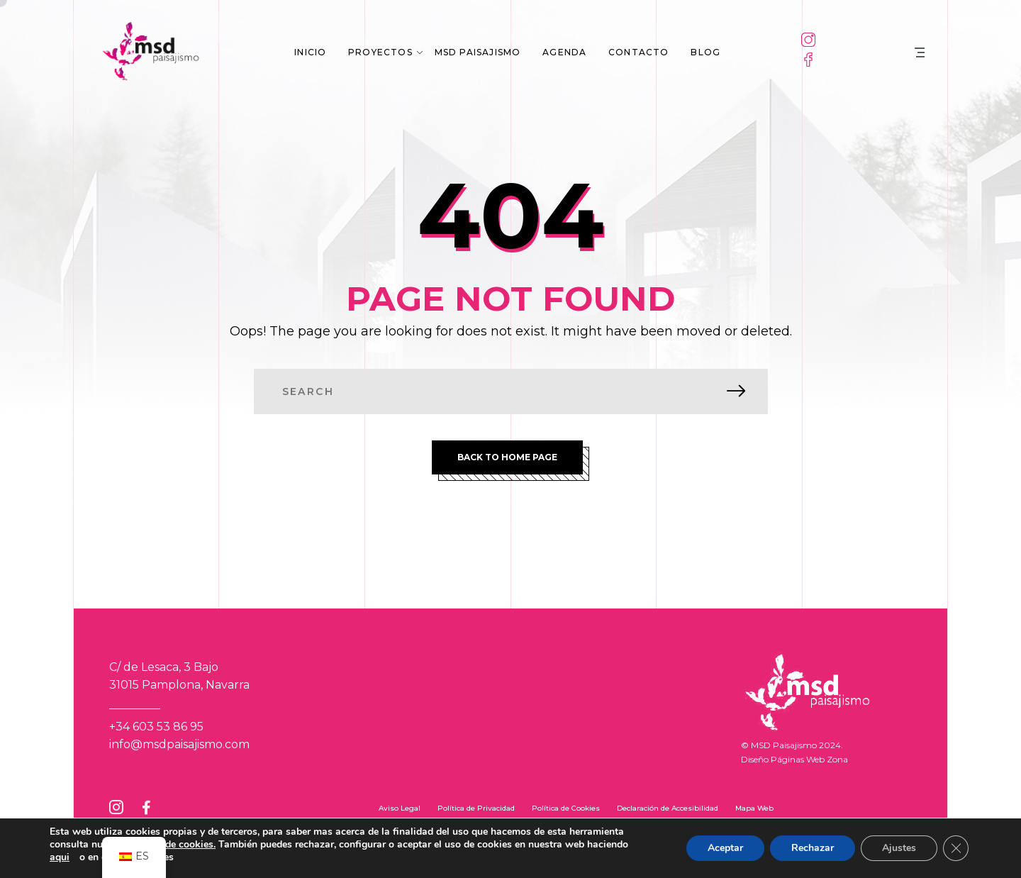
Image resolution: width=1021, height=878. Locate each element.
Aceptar (725, 848)
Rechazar (812, 848)
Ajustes (899, 848)
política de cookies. (172, 844)
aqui (59, 857)
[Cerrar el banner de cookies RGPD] (956, 848)
